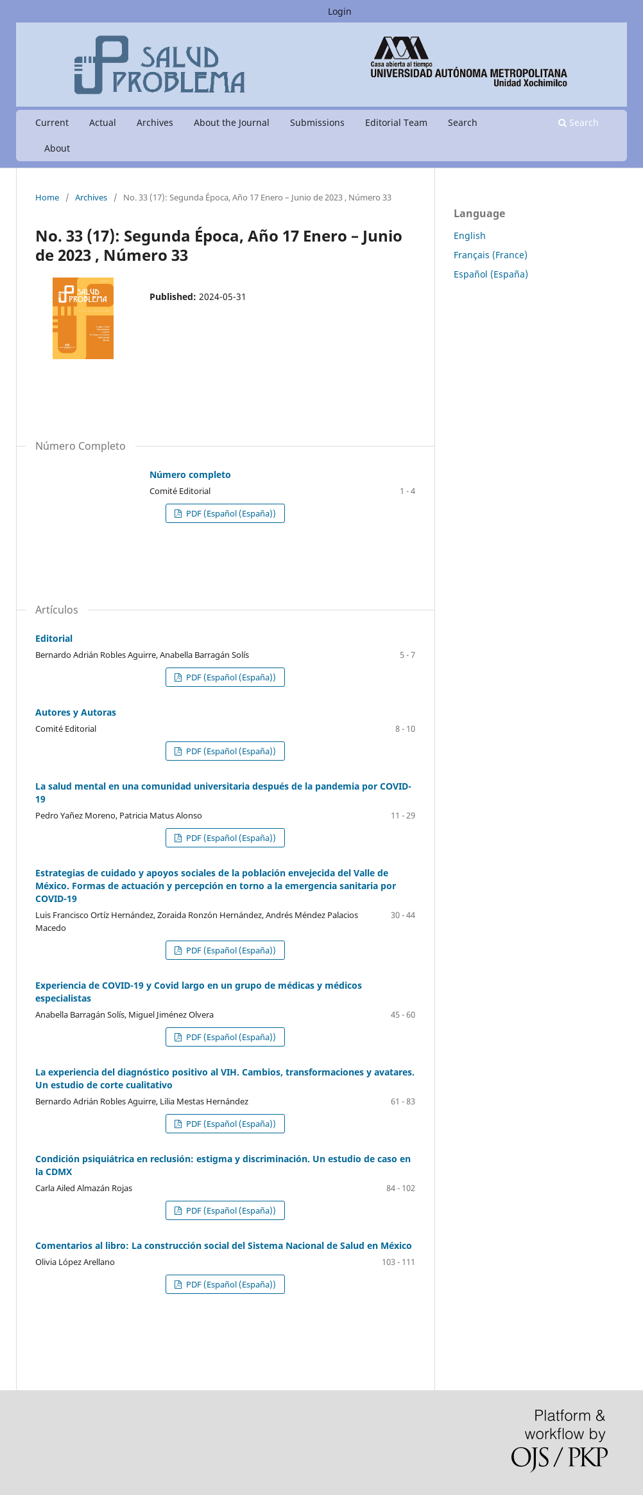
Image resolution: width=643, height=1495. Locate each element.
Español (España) (491, 274)
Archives (155, 122)
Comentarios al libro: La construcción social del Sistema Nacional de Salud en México (223, 1245)
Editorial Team (396, 122)
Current (52, 122)
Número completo (190, 474)
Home (47, 197)
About (57, 148)
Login (340, 11)
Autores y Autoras (75, 712)
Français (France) (490, 255)
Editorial (54, 638)
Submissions (317, 122)
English (470, 235)
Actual (102, 122)
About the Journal (232, 122)
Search (462, 122)
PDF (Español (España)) (230, 513)
